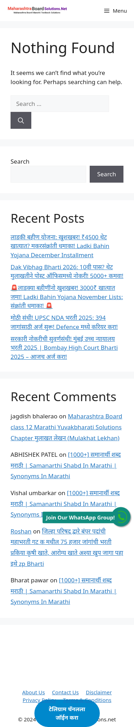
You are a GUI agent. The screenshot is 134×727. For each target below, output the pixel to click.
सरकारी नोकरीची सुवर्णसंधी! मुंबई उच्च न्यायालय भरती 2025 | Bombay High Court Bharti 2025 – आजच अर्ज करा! (64, 348)
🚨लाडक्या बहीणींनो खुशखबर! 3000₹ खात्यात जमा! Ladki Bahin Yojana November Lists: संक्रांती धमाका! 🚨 (67, 297)
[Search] (21, 120)
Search (20, 161)
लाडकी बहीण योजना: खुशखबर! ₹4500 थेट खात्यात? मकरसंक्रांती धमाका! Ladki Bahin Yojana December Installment (60, 246)
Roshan (21, 531)
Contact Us (65, 692)
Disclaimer (99, 692)
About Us (33, 692)
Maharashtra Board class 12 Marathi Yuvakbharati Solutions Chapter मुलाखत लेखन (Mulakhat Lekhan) (66, 427)
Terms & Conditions (87, 699)
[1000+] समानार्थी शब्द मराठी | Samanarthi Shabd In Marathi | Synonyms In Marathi (66, 465)
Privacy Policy (39, 699)
